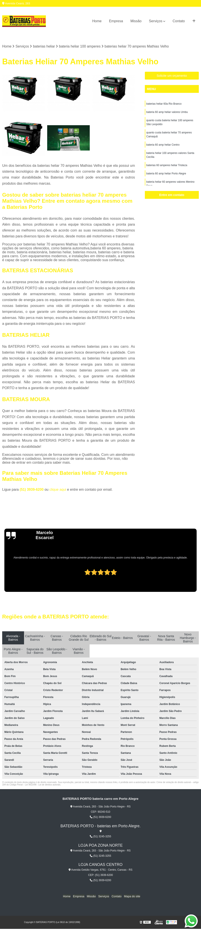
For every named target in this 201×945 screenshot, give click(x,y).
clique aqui (57, 489)
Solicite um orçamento (172, 76)
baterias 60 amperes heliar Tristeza (166, 165)
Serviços (155, 21)
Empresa (116, 21)
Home (97, 21)
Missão (136, 21)
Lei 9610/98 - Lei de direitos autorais (43, 784)
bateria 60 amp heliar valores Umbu (167, 112)
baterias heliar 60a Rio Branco (164, 104)
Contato (179, 21)
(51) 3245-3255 (100, 836)
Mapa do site (131, 896)
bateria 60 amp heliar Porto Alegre (166, 173)
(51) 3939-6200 (32, 489)
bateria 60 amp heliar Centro (163, 144)
